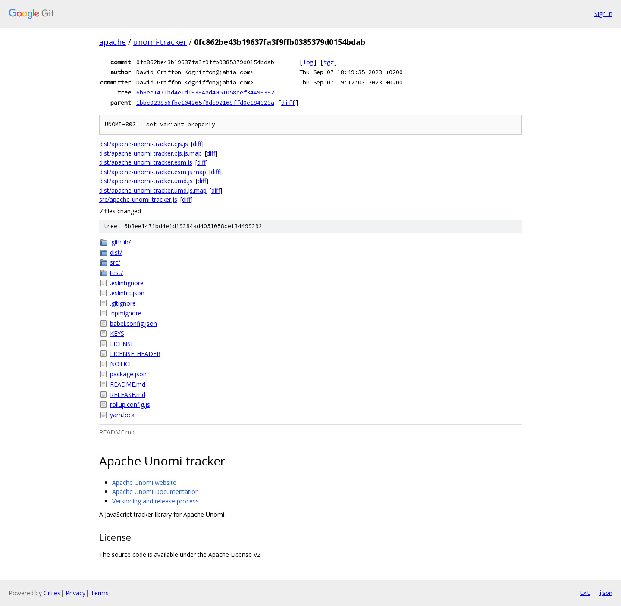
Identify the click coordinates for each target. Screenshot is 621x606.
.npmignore (125, 313)
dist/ (116, 252)
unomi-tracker (160, 42)
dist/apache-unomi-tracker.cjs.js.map (150, 153)
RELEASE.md (127, 394)
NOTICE (121, 364)
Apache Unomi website (144, 482)
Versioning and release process (155, 501)
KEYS (117, 333)
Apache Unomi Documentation (155, 491)
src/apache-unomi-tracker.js (138, 199)
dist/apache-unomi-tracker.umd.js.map (153, 190)
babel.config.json (133, 323)
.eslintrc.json (127, 293)
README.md (127, 384)
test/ (116, 273)
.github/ (120, 242)
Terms (100, 593)
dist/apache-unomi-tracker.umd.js (146, 181)
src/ (115, 262)
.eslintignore (127, 283)
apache (112, 42)
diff (288, 102)
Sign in (603, 13)
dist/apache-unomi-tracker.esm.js (145, 162)
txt (585, 593)
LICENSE (122, 344)
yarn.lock (122, 415)
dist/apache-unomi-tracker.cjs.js (143, 144)
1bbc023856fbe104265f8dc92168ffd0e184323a (205, 102)
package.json (128, 374)
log (308, 62)
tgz (328, 62)
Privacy (75, 593)
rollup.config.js (130, 404)
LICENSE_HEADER (135, 354)
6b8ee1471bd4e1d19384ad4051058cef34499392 (205, 92)
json (605, 593)
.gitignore (123, 303)
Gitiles (52, 593)
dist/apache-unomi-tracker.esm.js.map (152, 172)
